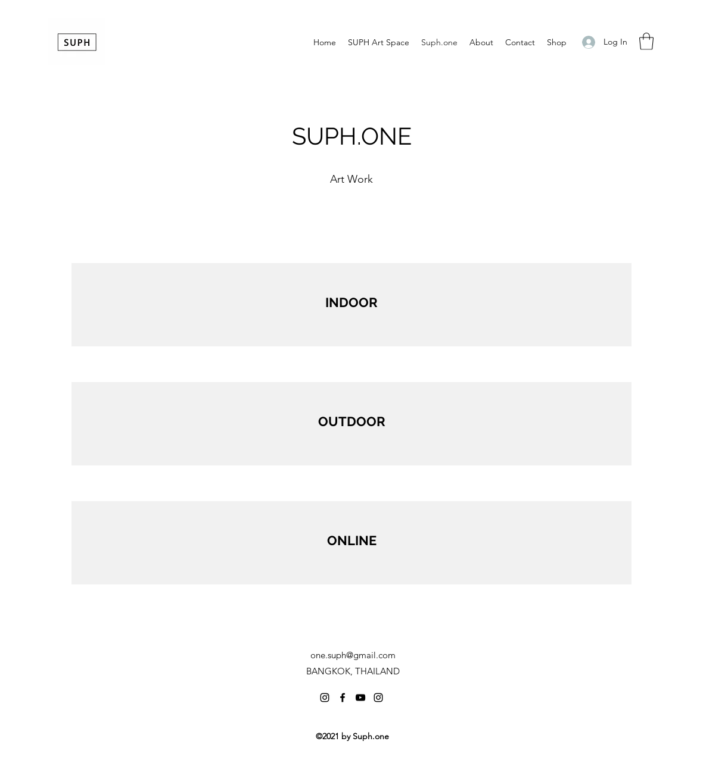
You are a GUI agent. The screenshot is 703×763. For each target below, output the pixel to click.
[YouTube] (360, 697)
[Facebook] (343, 697)
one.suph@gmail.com (353, 655)
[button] (646, 41)
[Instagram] (325, 697)
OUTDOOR (351, 421)
